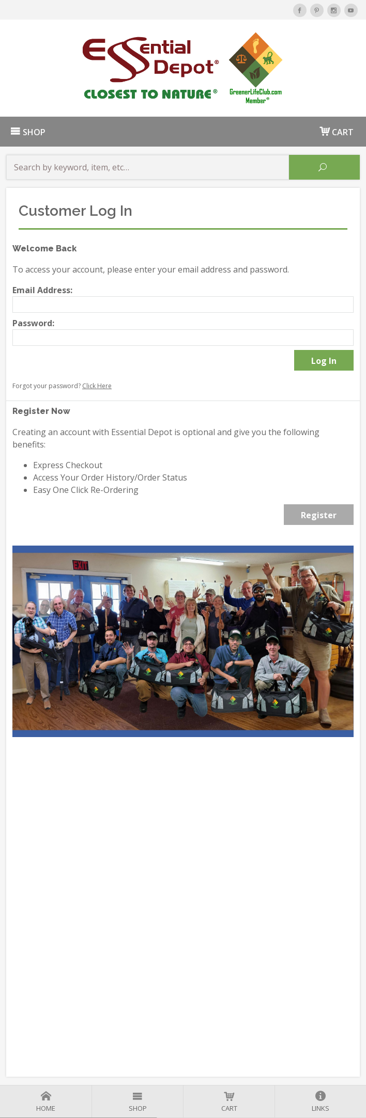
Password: (33, 323)
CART (336, 131)
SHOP (27, 132)
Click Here (97, 385)
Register (319, 515)
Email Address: (42, 290)
